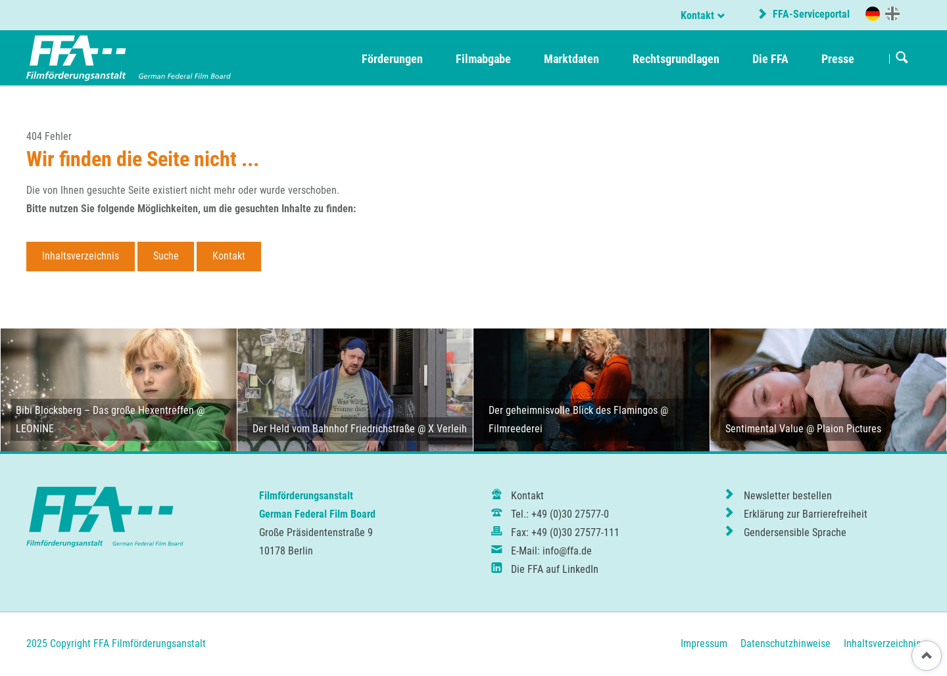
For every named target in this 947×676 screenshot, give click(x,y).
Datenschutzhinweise (786, 643)
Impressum (704, 643)
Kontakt (697, 15)
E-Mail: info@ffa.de (551, 551)
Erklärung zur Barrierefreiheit (805, 514)
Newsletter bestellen (788, 495)
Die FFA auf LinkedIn (554, 569)
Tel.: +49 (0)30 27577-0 (560, 514)
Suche (166, 256)
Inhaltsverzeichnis (80, 256)
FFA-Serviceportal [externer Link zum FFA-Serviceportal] (810, 14)
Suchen (902, 58)
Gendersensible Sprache (795, 532)
